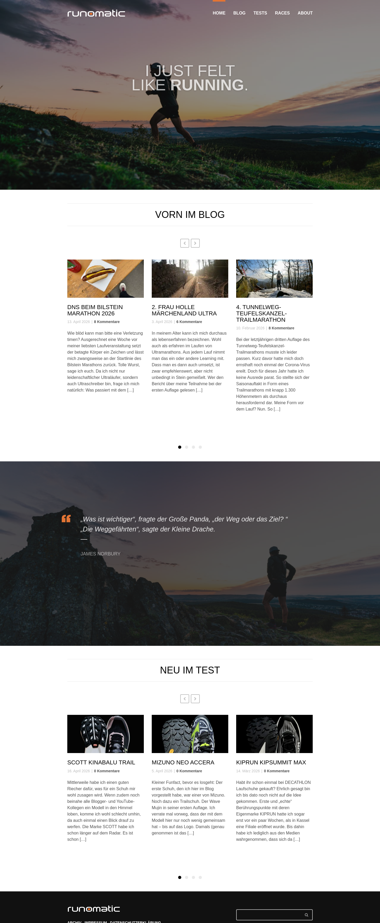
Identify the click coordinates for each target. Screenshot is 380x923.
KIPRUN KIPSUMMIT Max (271, 762)
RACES (282, 13)
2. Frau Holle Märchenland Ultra (184, 310)
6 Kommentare (189, 322)
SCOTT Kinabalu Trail (101, 762)
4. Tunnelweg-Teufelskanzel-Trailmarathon (261, 313)
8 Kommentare (107, 322)
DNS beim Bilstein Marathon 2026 (95, 310)
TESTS (260, 13)
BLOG (239, 13)
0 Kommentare (107, 771)
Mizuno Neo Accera (183, 762)
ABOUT (305, 13)
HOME (219, 13)
